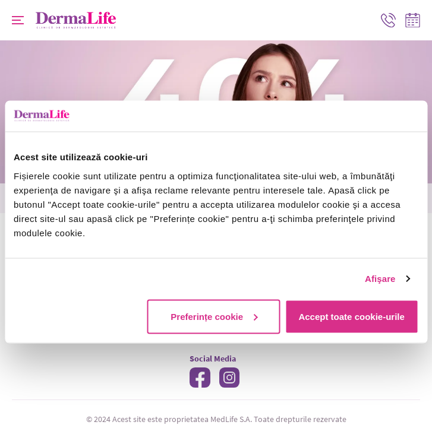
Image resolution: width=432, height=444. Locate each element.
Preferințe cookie (214, 316)
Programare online (412, 19)
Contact (386, 19)
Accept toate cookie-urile (351, 316)
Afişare (380, 279)
